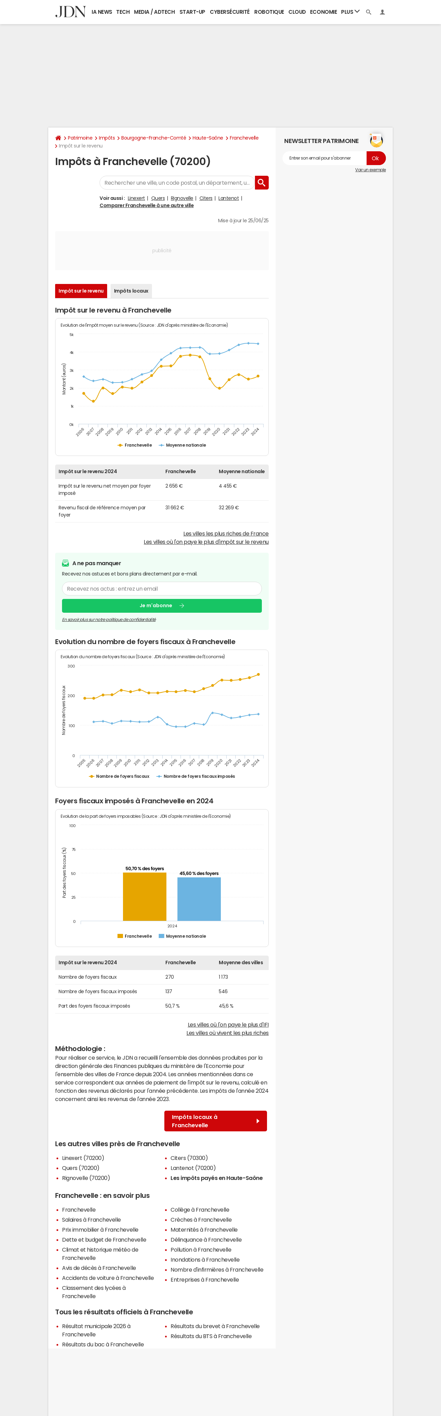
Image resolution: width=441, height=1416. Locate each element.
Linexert (136, 198)
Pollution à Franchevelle (201, 1249)
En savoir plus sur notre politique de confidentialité (109, 620)
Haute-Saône (208, 137)
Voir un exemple (370, 170)
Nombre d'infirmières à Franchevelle (217, 1269)
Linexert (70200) (83, 1158)
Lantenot (228, 198)
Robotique (269, 11)
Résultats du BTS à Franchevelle (211, 1336)
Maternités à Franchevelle (204, 1229)
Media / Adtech (154, 11)
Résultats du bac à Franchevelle (103, 1344)
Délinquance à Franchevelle (206, 1239)
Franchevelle (244, 137)
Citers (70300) (189, 1158)
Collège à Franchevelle (200, 1209)
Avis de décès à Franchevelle (99, 1268)
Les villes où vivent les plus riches (227, 1033)
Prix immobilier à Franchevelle (100, 1229)
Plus (350, 11)
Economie (323, 11)
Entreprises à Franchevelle (205, 1279)
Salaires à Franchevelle (91, 1219)
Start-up (192, 11)
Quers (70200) (81, 1168)
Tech (123, 11)
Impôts (107, 137)
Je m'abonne (156, 605)
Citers (206, 198)
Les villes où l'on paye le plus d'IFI (228, 1024)
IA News (102, 11)
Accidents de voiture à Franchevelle (108, 1278)
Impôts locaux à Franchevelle (215, 1121)
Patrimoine (80, 137)
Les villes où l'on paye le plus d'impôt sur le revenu (206, 541)
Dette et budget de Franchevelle (104, 1239)
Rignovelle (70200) (86, 1178)
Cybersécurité (230, 11)
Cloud (297, 11)
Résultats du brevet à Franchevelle (215, 1326)
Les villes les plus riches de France (226, 533)
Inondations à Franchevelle (205, 1259)
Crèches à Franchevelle (201, 1219)
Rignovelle (182, 198)
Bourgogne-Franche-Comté (153, 137)
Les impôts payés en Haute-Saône (217, 1178)
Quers (158, 198)
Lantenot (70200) (193, 1168)
